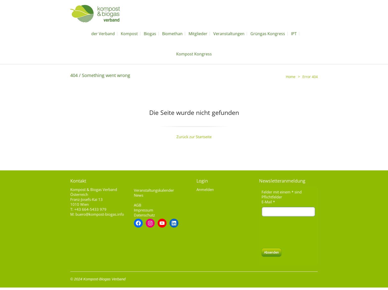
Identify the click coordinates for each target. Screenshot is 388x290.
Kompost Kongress (194, 54)
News (138, 195)
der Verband (103, 33)
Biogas (150, 33)
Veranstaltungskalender (154, 190)
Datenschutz (144, 214)
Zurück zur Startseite (194, 136)
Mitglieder (198, 33)
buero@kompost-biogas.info (99, 214)
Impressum (143, 210)
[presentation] (299, 232)
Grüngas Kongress (267, 33)
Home (290, 76)
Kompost (129, 33)
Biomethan (172, 33)
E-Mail (268, 201)
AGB (137, 205)
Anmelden (205, 189)
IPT (294, 33)
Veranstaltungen (228, 33)
